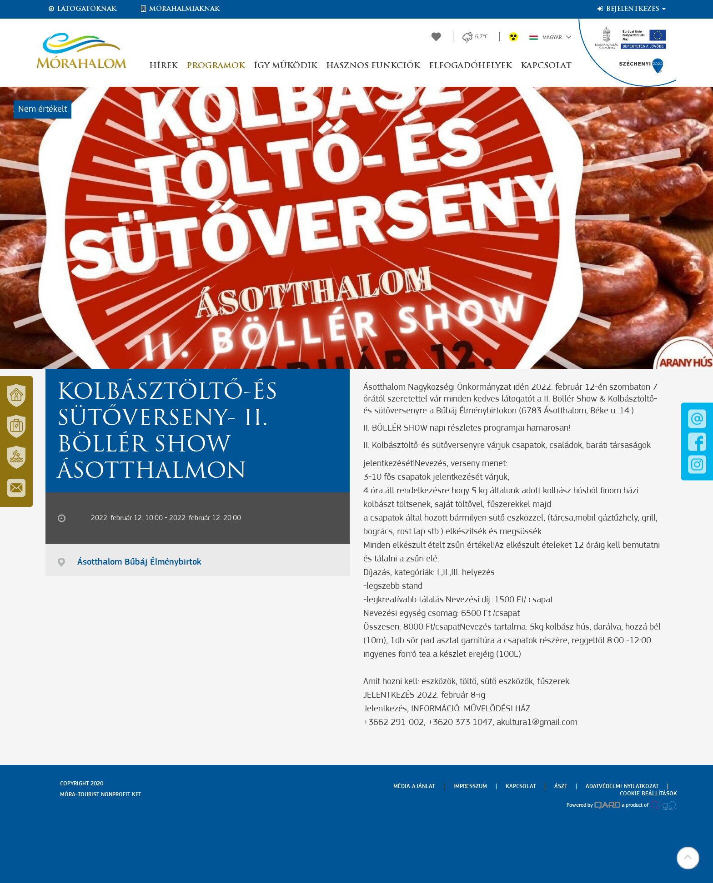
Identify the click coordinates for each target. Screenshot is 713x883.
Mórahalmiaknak (179, 9)
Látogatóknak (81, 9)
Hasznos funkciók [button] (373, 66)
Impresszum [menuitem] (470, 786)
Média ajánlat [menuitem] (414, 786)
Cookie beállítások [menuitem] (648, 794)
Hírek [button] (163, 66)
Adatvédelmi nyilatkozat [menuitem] (622, 786)
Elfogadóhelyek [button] (470, 66)
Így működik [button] (285, 66)
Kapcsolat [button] (546, 66)
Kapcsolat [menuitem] (521, 786)
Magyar (550, 36)
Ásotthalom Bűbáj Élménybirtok (139, 562)
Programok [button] (215, 66)
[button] (688, 858)
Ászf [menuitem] (560, 786)
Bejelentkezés (631, 9)
